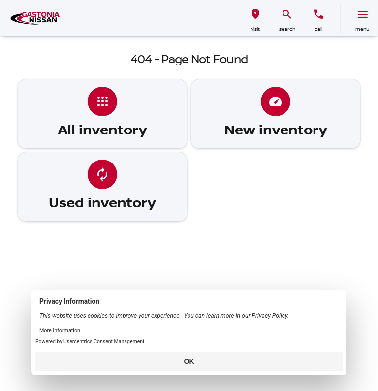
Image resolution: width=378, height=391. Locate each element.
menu (362, 29)
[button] (255, 18)
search (287, 29)
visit (255, 29)
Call (318, 29)
